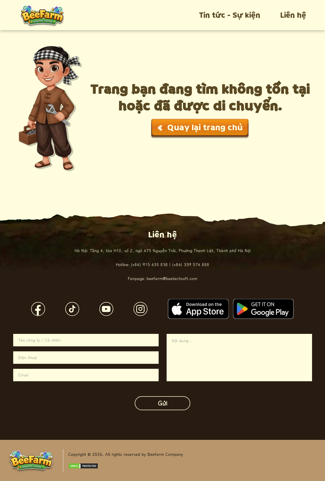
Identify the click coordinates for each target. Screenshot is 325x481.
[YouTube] (106, 309)
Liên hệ (293, 15)
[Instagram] (140, 309)
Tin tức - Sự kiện (229, 15)
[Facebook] (38, 309)
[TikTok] (72, 309)
